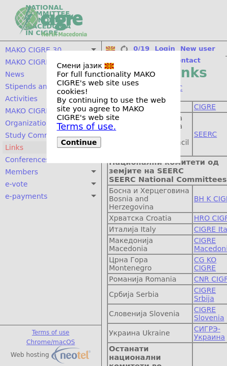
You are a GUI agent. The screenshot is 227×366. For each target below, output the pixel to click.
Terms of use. (87, 126)
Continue (79, 142)
